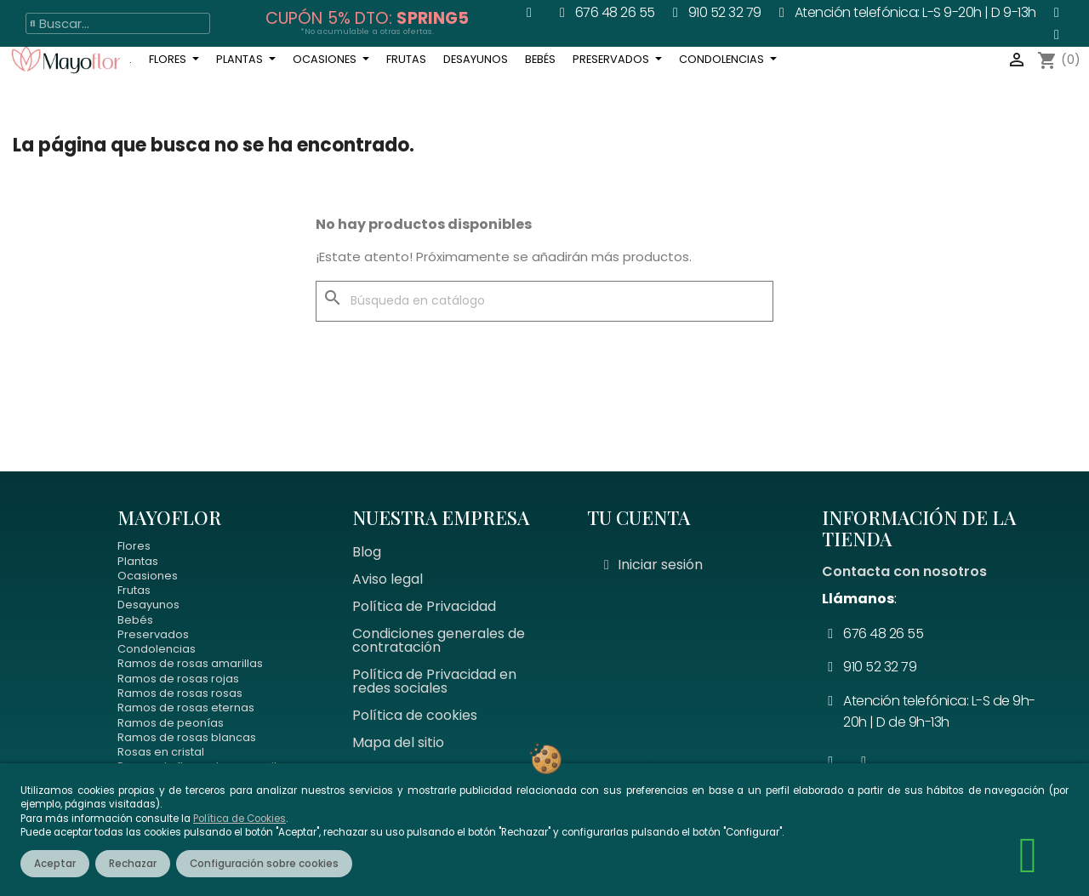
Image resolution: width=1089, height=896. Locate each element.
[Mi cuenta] (653, 565)
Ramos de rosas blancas (186, 737)
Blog (366, 552)
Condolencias (156, 649)
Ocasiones (147, 575)
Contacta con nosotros (904, 571)
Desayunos (148, 604)
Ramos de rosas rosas (179, 693)
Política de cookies (414, 715)
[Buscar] (544, 301)
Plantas (137, 561)
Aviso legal (387, 579)
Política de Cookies (239, 818)
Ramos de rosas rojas (178, 678)
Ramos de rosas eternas (185, 707)
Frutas (134, 590)
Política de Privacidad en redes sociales (434, 681)
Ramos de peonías (170, 723)
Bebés (135, 620)
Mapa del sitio (398, 742)
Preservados (153, 634)
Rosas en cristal (160, 752)
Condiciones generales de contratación (438, 640)
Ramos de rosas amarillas (190, 663)
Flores (134, 546)
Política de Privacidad (424, 606)
